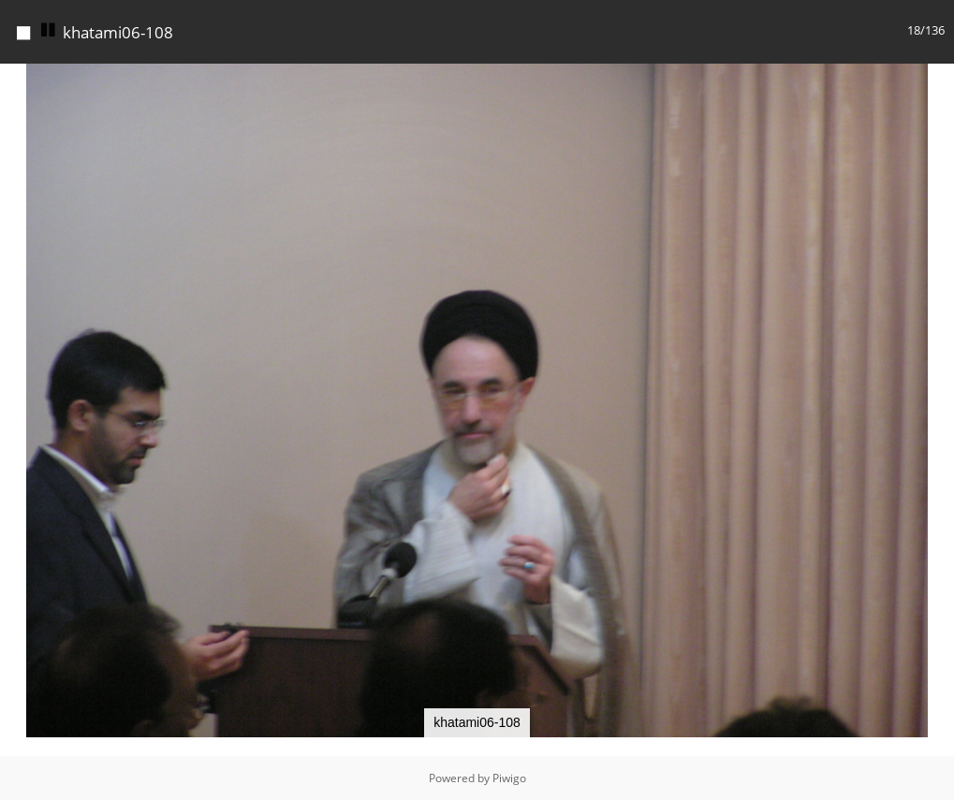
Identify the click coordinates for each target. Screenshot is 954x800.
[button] (937, 80)
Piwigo (509, 778)
